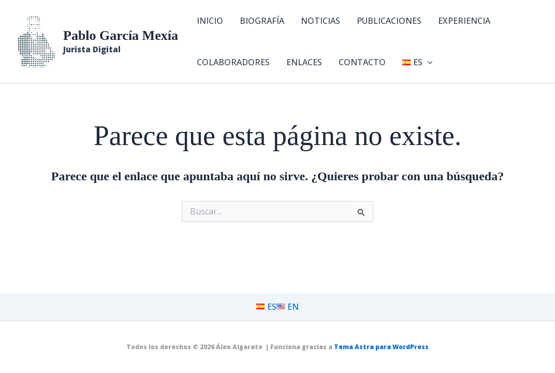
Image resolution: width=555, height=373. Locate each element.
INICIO (210, 20)
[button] (427, 62)
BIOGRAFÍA (262, 20)
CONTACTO (362, 62)
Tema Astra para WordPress (381, 346)
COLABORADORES (233, 62)
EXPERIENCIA (464, 20)
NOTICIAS (320, 20)
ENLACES (304, 62)
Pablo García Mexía (120, 35)
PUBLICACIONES (389, 20)
